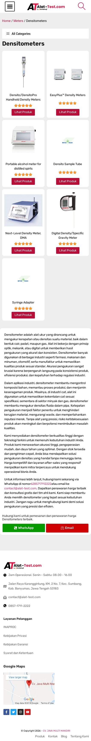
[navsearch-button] (82, 6)
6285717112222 (41, 484)
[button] (10, 6)
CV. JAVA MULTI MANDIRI (56, 730)
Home (6, 21)
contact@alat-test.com (20, 488)
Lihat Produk (23, 112)
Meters (18, 21)
